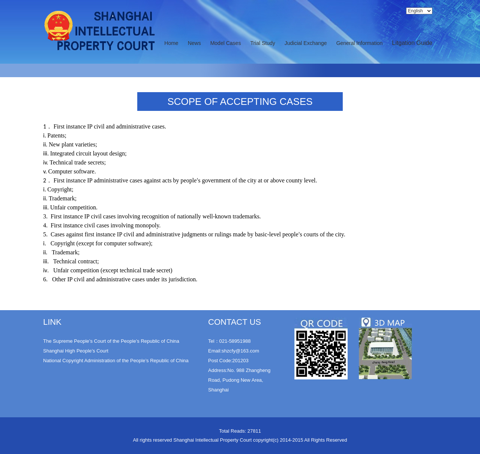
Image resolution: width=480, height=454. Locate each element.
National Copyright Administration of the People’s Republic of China (116, 360)
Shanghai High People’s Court (75, 351)
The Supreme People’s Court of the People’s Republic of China (111, 341)
